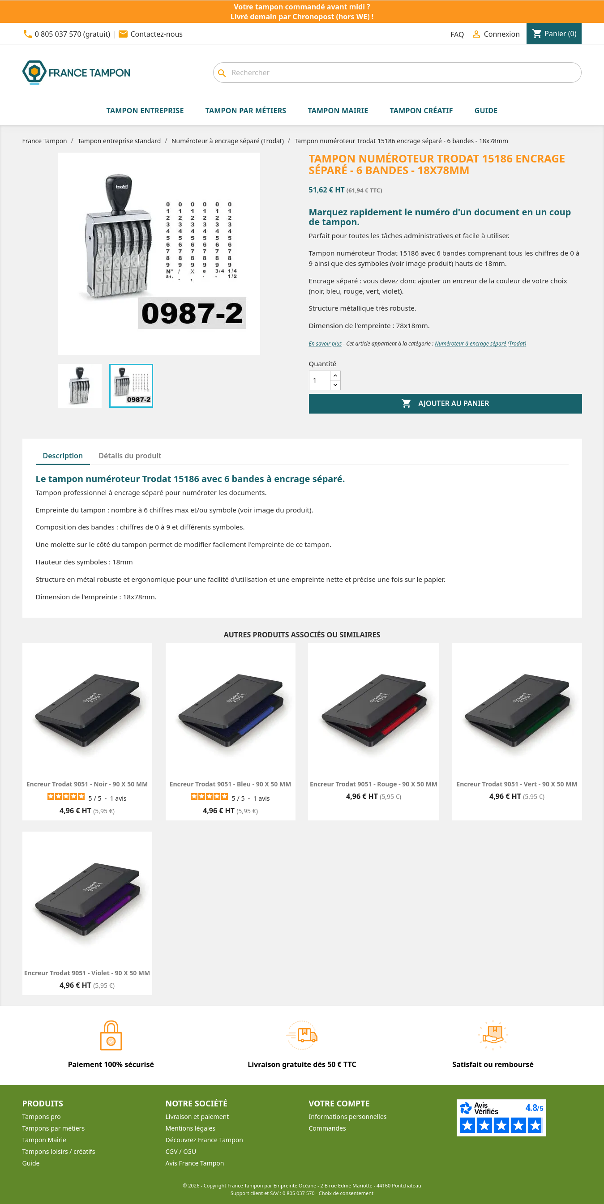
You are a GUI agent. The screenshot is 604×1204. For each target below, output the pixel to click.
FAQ (457, 34)
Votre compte (339, 1103)
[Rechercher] (397, 72)
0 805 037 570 (299, 1193)
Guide (31, 1163)
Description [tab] (63, 456)
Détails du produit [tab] (130, 456)
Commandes (327, 1128)
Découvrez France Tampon (204, 1140)
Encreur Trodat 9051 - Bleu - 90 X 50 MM (230, 784)
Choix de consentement (346, 1193)
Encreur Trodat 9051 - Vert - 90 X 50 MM (516, 784)
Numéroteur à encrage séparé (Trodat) (480, 343)
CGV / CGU (181, 1151)
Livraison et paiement (197, 1116)
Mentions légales (191, 1128)
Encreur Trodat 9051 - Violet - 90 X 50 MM (87, 973)
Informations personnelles (348, 1116)
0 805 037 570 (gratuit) (72, 34)
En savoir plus (325, 343)
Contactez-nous (156, 34)
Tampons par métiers (53, 1128)
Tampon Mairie (44, 1140)
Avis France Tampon (195, 1163)
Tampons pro (41, 1116)
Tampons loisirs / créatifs (58, 1151)
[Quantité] (319, 380)
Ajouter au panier (445, 404)
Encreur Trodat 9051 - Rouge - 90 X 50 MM (373, 784)
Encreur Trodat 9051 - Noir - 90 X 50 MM (87, 784)
